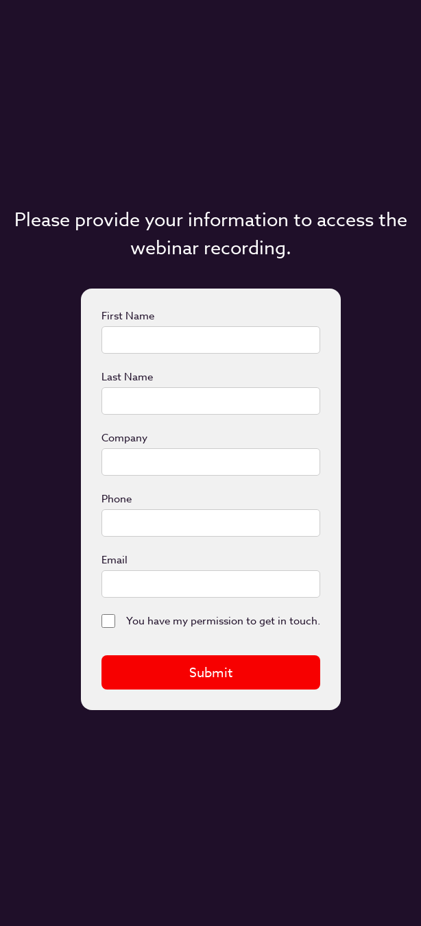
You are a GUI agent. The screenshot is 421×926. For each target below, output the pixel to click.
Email (114, 560)
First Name (127, 316)
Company (124, 438)
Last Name (127, 377)
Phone (116, 499)
